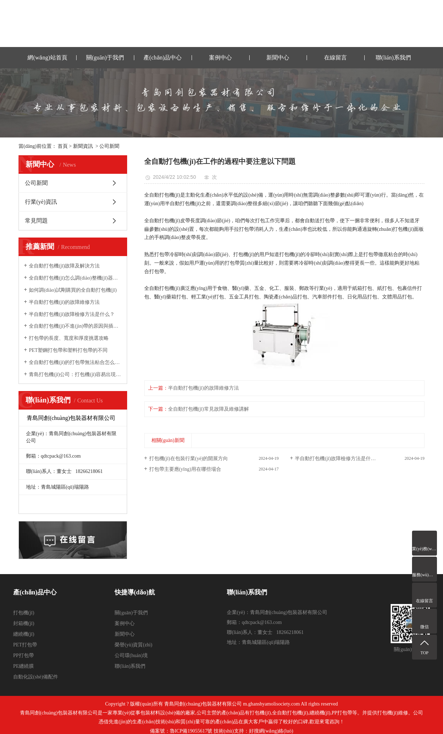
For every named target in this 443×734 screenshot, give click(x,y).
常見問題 (36, 221)
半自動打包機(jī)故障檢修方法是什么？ (72, 314)
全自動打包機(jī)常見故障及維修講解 (208, 409)
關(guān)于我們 (105, 57)
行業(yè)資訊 (41, 202)
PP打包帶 (23, 655)
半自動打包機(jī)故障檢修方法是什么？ (338, 458)
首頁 (63, 146)
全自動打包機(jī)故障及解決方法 (64, 266)
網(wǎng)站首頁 (47, 57)
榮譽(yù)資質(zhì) (133, 644)
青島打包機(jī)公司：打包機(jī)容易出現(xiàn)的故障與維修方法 (75, 374)
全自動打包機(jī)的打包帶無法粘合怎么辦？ (75, 362)
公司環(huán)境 (131, 655)
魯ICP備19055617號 (191, 731)
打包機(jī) (23, 612)
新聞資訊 (83, 146)
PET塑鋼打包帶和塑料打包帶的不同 (68, 350)
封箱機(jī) (23, 623)
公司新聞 (109, 146)
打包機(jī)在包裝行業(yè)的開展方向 (188, 458)
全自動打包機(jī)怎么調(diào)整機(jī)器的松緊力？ (75, 278)
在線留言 (335, 57)
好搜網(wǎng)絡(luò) (271, 731)
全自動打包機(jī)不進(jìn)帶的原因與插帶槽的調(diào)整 (75, 326)
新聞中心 (277, 57)
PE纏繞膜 (23, 666)
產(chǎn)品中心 (163, 57)
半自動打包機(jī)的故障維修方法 (64, 302)
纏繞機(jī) (23, 634)
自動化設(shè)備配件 (35, 677)
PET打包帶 (25, 644)
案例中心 (220, 57)
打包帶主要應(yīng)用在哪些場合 (185, 469)
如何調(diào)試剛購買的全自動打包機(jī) (73, 290)
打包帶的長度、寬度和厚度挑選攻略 (69, 338)
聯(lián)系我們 (393, 57)
